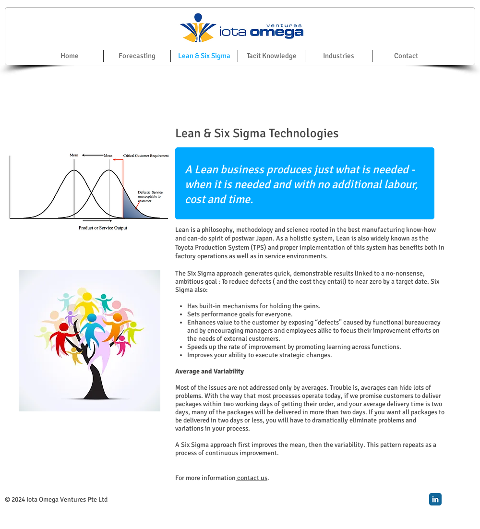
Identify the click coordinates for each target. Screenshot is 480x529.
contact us (251, 478)
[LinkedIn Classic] (435, 499)
